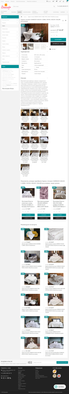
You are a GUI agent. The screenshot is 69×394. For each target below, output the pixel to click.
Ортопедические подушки (6, 81)
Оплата (2, 1)
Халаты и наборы (21, 380)
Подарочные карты (5, 62)
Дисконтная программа (20, 1)
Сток (7, 80)
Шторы (19, 382)
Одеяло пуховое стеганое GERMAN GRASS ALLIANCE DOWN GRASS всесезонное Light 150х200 (55, 245)
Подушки (14, 12)
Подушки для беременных (6, 72)
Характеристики (25, 51)
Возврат (36, 372)
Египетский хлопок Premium (7, 83)
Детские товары (48, 12)
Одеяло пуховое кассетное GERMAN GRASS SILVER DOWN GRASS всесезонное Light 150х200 (55, 311)
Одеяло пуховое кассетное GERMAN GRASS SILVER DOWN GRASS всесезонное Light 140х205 (55, 268)
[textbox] (34, 6)
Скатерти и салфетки (6, 50)
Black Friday (10, 75)
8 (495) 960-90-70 (63, 6)
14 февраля (15, 83)
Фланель (3, 85)
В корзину (58, 39)
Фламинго (12, 78)
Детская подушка (14, 85)
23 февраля (8, 85)
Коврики (3, 40)
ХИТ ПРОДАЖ (5, 71)
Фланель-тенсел (5, 75)
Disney (9, 71)
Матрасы (20, 384)
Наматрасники (27, 12)
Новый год (4, 80)
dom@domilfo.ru (5, 375)
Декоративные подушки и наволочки (8, 77)
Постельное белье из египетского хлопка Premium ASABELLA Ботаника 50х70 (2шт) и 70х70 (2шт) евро (28, 205)
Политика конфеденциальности (41, 376)
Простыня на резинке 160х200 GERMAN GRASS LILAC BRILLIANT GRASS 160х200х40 (43, 205)
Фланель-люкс (7, 78)
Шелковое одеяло (9, 69)
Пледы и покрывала (37, 12)
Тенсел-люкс (4, 86)
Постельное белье (5, 12)
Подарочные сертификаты (32, 1)
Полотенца (56, 12)
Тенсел (3, 78)
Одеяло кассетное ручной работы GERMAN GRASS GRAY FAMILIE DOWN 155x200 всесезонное (54, 354)
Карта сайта (37, 378)
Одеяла (20, 12)
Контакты (12, 1)
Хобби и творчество (6, 56)
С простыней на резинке (6, 74)
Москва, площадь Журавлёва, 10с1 (8, 370)
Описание (23, 78)
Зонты (3, 59)
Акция (12, 71)
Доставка (7, 1)
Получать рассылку (62, 362)
